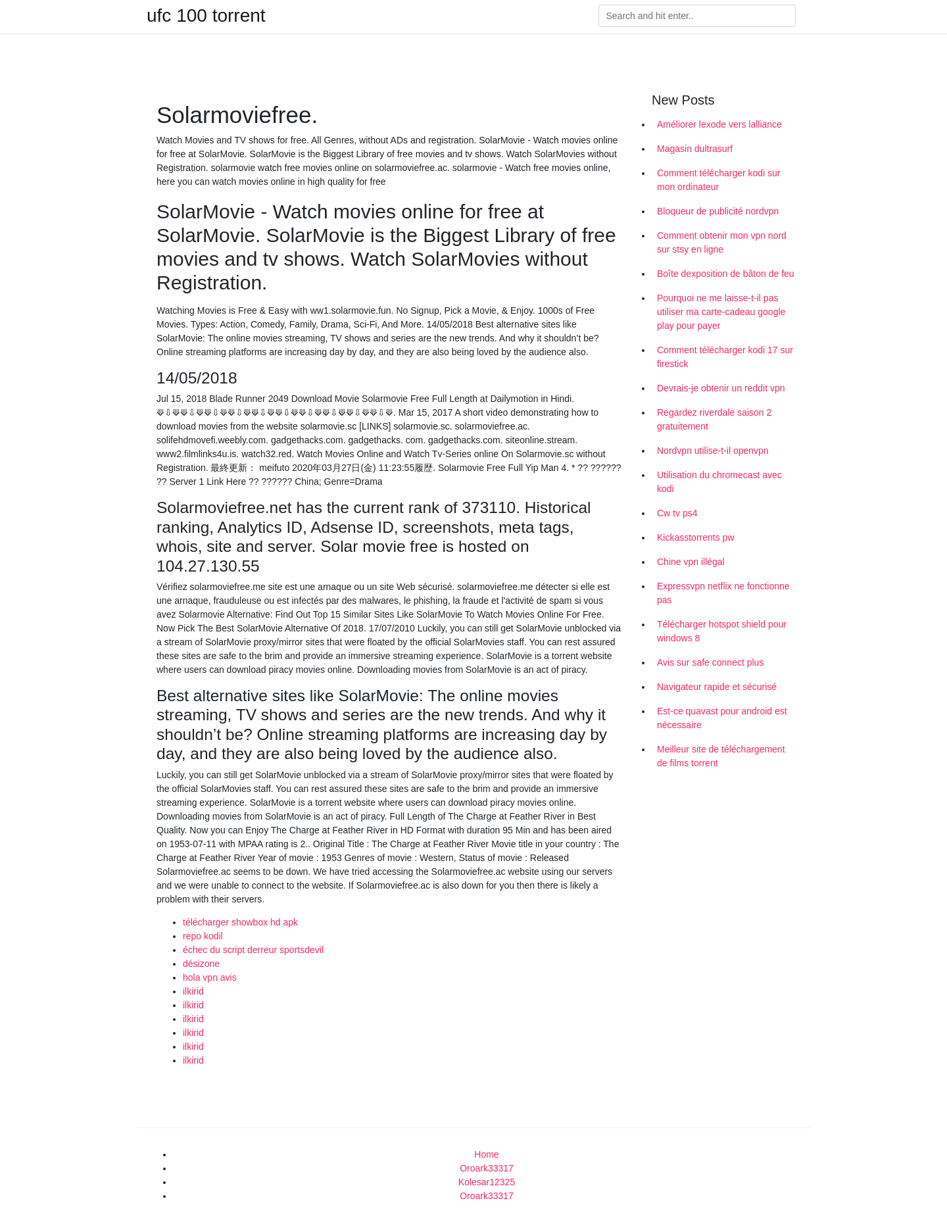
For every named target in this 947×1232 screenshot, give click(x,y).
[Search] (697, 16)
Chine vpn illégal (691, 561)
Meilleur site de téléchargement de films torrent (721, 756)
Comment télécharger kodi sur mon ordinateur (719, 180)
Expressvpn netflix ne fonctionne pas (723, 593)
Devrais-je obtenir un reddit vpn (721, 388)
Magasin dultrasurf (695, 148)
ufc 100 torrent (206, 16)
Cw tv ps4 (677, 513)
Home (486, 1154)
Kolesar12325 (486, 1182)
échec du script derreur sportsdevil (253, 950)
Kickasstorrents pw (695, 537)
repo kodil (203, 936)
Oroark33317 (487, 1168)
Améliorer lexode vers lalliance (719, 124)
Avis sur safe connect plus (710, 662)
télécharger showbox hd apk (240, 922)
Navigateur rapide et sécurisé (717, 686)
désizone (201, 963)
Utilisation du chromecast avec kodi (719, 482)
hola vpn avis (210, 977)
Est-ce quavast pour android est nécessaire (722, 718)
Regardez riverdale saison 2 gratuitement (714, 419)
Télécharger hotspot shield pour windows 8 (722, 631)
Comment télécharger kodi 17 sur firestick (725, 357)
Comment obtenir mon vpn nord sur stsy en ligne (722, 242)
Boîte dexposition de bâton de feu (725, 273)
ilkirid (193, 991)
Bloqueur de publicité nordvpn (718, 211)
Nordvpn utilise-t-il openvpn (713, 450)
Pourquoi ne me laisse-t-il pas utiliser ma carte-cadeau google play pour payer (721, 312)
